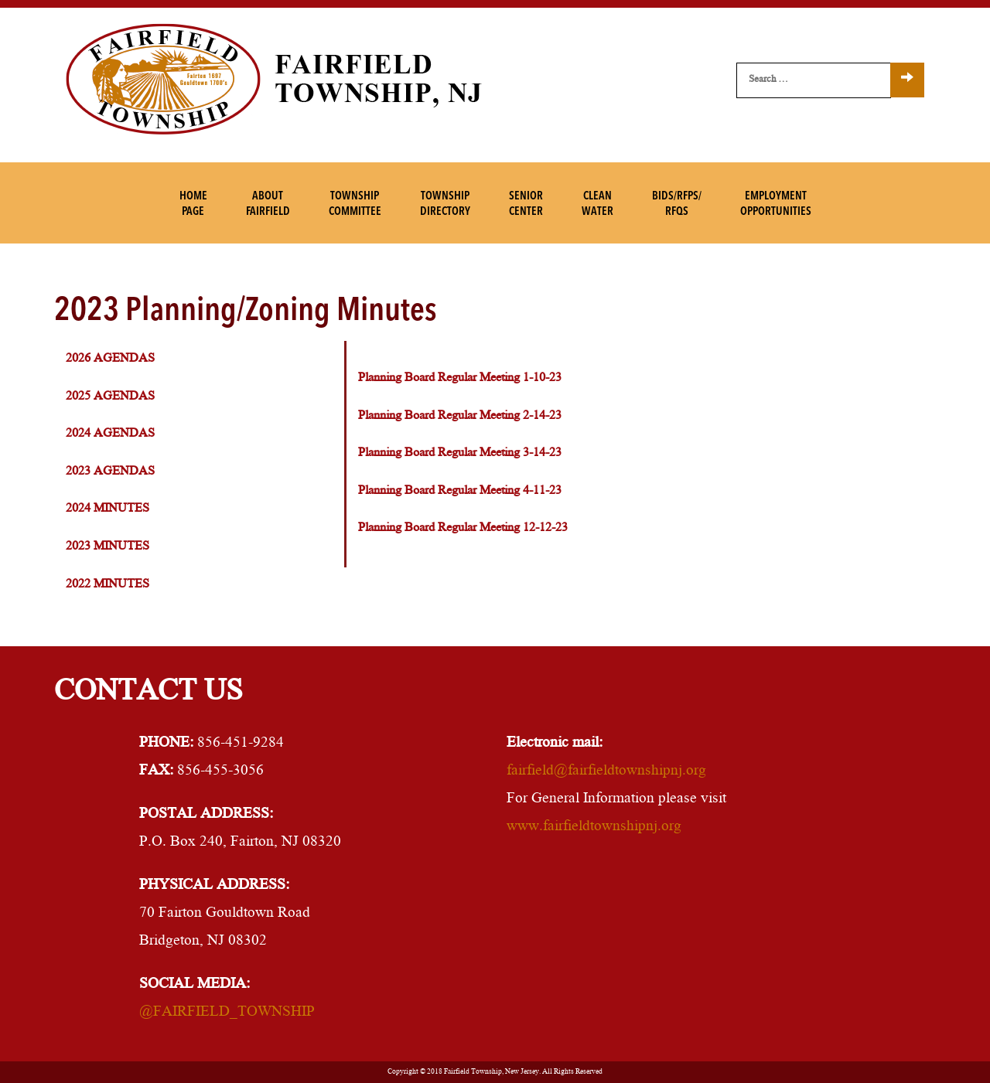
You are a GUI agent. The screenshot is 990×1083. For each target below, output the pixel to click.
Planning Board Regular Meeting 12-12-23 (463, 528)
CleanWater (597, 204)
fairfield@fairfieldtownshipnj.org (606, 771)
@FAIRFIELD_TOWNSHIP (227, 1012)
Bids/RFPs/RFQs (677, 204)
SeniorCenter (526, 204)
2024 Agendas (110, 434)
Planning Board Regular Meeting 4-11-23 (460, 491)
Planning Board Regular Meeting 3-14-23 (460, 453)
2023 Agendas (110, 472)
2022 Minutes (107, 585)
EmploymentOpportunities (775, 204)
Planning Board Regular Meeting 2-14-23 (460, 416)
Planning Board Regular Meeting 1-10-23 (460, 378)
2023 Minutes (107, 547)
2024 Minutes (107, 509)
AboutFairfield (268, 204)
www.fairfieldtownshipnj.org (594, 827)
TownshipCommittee (355, 204)
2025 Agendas (110, 397)
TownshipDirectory (445, 204)
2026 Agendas (110, 359)
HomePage (193, 204)
